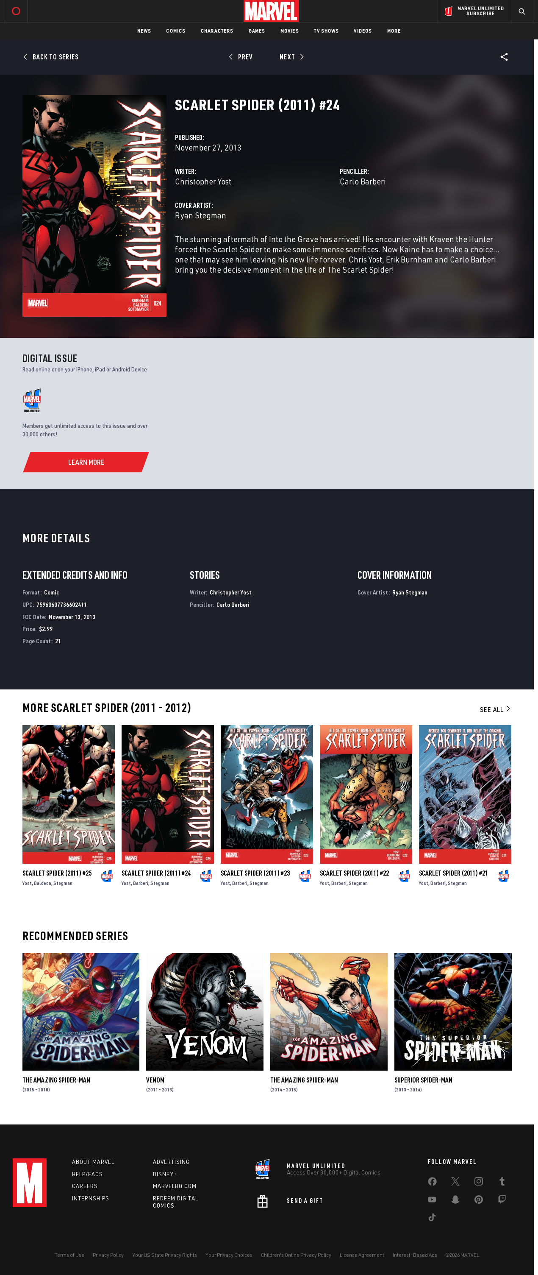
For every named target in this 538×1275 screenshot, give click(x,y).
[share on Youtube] (432, 1201)
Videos (363, 31)
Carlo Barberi (363, 181)
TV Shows (326, 31)
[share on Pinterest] (478, 1201)
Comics (175, 31)
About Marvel (93, 1161)
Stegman (62, 883)
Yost (27, 883)
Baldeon (42, 883)
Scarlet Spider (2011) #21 (453, 873)
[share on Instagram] (478, 1183)
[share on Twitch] (502, 1201)
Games (257, 31)
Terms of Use (69, 1255)
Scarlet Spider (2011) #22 (354, 873)
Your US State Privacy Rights (164, 1255)
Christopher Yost (203, 181)
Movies (289, 31)
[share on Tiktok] (432, 1219)
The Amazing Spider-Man (56, 1080)
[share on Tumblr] (502, 1183)
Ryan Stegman (200, 215)
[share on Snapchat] (455, 1201)
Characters (217, 31)
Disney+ (165, 1174)
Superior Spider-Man (423, 1080)
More (394, 31)
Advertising (171, 1161)
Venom (155, 1080)
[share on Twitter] (455, 1183)
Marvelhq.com (175, 1186)
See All (495, 709)
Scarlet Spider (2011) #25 (57, 873)
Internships (90, 1198)
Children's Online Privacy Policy (296, 1255)
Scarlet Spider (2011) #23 (255, 873)
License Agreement (362, 1255)
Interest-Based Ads (415, 1255)
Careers (85, 1186)
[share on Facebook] (432, 1183)
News (144, 31)
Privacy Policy (108, 1255)
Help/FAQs (87, 1174)
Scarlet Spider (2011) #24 (156, 873)
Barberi (140, 883)
